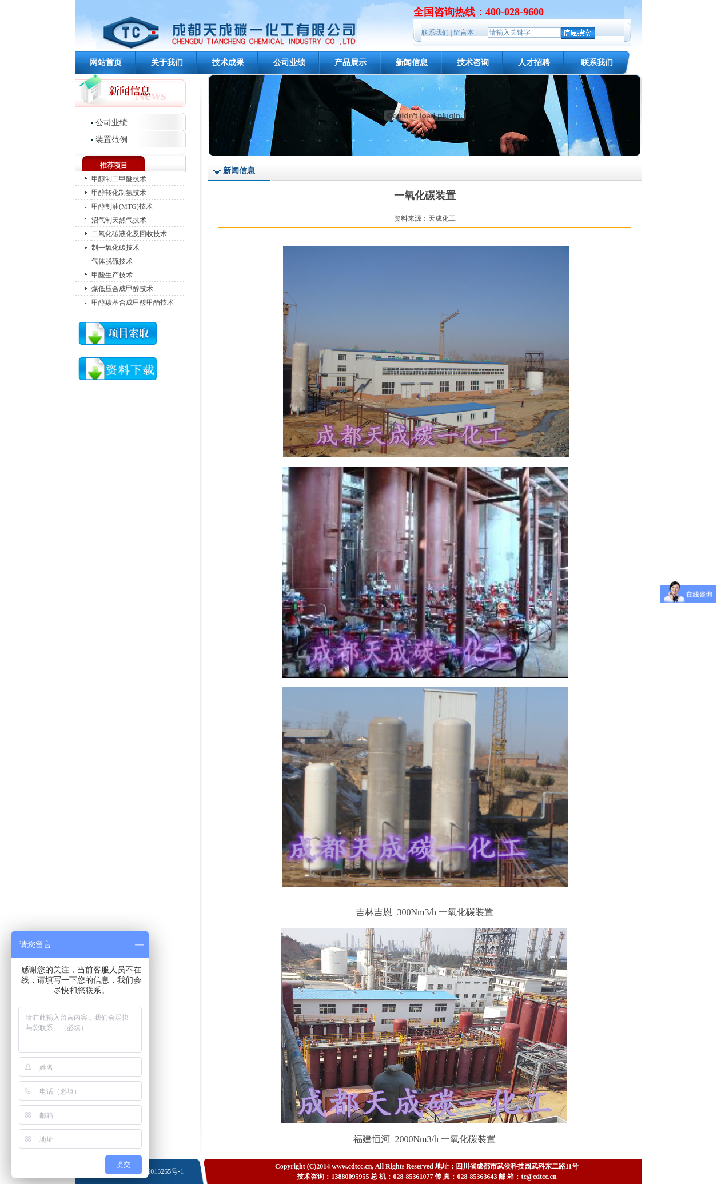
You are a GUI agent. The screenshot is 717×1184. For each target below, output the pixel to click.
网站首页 (106, 62)
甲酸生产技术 (112, 275)
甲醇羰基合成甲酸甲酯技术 (132, 302)
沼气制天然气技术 (118, 220)
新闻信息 (412, 62)
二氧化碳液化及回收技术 (129, 234)
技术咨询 (473, 62)
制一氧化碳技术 (115, 248)
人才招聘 (534, 62)
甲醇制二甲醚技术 (118, 179)
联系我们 (435, 33)
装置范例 (111, 139)
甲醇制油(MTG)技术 (122, 206)
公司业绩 (289, 62)
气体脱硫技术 (112, 261)
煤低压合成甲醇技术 (122, 289)
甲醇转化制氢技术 (118, 193)
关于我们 (167, 62)
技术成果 (228, 62)
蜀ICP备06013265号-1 (152, 1171)
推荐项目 (114, 165)
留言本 (463, 33)
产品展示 (350, 62)
